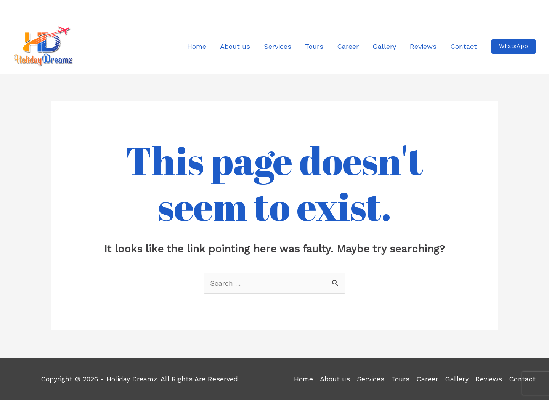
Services (370, 379)
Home (303, 379)
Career (427, 379)
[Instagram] (35, 10)
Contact (522, 379)
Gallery (457, 379)
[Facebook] (19, 10)
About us (335, 379)
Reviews (488, 379)
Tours (400, 379)
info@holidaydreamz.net (502, 9)
